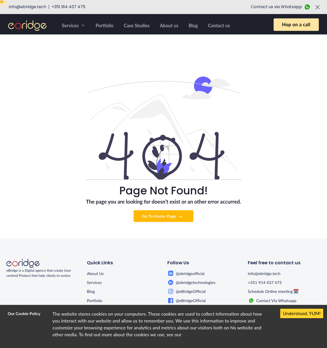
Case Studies (137, 25)
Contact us (219, 25)
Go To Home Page (162, 216)
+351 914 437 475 (265, 282)
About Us (95, 273)
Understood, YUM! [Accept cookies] (302, 313)
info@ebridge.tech (264, 273)
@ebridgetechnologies (195, 282)
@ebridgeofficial (190, 273)
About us (169, 25)
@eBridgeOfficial (191, 291)
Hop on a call (296, 24)
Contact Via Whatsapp (276, 300)
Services (73, 25)
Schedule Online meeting (270, 291)
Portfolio (104, 25)
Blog (193, 25)
